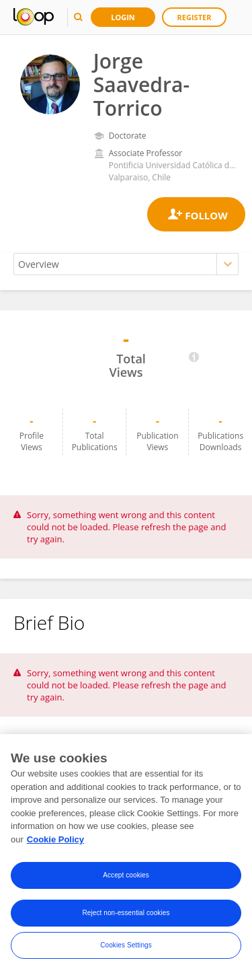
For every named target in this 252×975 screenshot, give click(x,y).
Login (123, 17)
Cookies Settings (126, 947)
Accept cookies (126, 877)
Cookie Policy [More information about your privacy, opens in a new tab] (55, 841)
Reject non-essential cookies (125, 915)
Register (194, 17)
